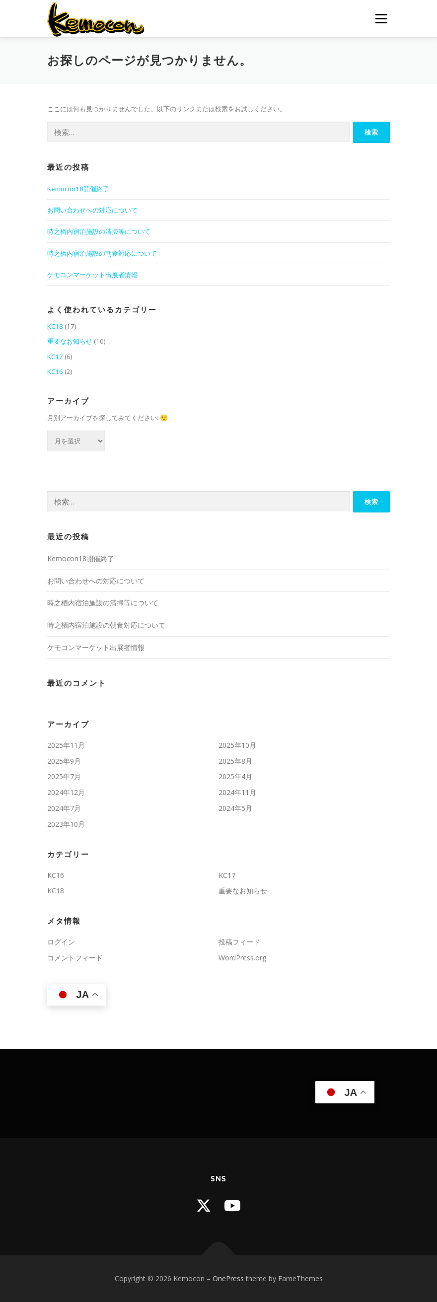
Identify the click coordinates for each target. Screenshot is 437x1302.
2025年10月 (237, 745)
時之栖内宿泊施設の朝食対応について (102, 253)
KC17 (55, 356)
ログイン (61, 941)
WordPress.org (242, 957)
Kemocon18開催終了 (78, 188)
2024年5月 (235, 808)
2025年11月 (66, 745)
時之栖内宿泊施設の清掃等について (98, 231)
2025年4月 (235, 776)
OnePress (228, 1278)
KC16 (55, 371)
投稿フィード (239, 941)
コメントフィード (75, 957)
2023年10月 (66, 824)
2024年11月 (237, 792)
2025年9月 (64, 761)
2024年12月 (66, 792)
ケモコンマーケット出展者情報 (92, 274)
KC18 (55, 326)
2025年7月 (64, 776)
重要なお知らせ (69, 341)
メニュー (381, 18)
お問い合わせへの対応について (92, 210)
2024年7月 (64, 808)
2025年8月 (235, 761)
